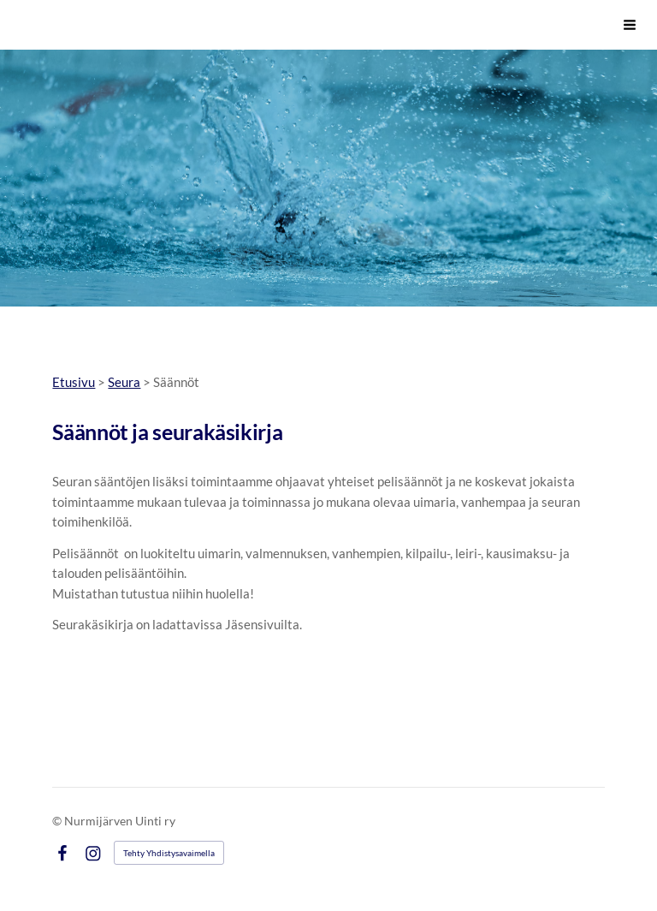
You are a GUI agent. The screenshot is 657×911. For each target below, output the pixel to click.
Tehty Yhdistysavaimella (169, 853)
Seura (124, 382)
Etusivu (73, 382)
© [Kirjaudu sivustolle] (58, 820)
